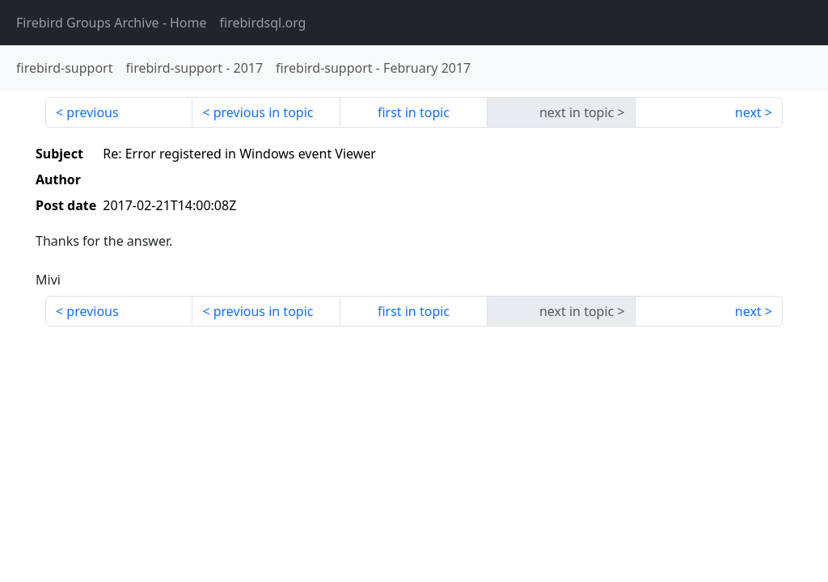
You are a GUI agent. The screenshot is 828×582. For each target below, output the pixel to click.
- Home (111, 23)
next (748, 112)
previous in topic (263, 112)
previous (92, 112)
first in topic (414, 112)
